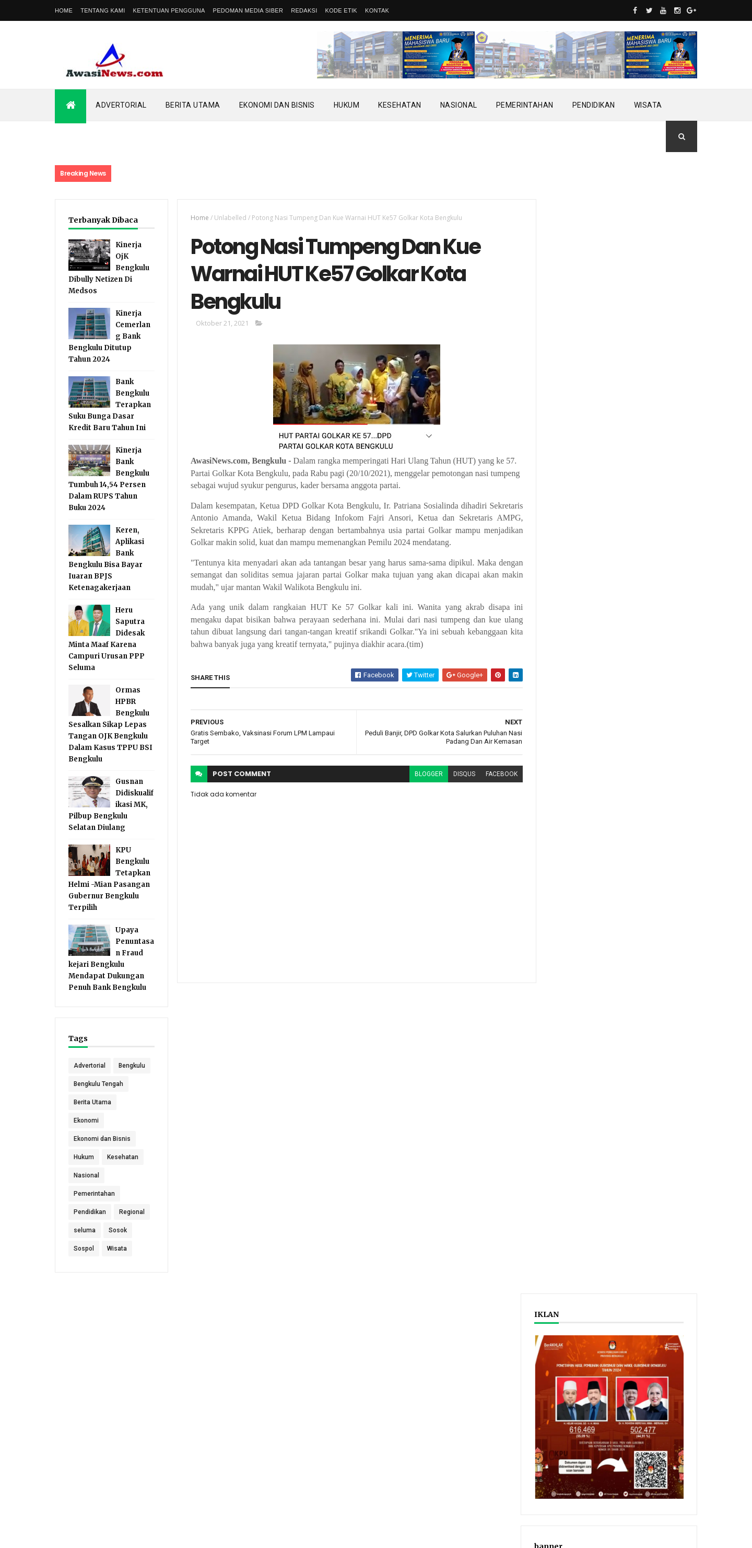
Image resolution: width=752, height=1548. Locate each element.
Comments (658, 545)
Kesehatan (399, 105)
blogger (422, 775)
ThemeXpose (108, 1533)
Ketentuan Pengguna (169, 10)
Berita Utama (193, 105)
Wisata (648, 105)
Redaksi (304, 10)
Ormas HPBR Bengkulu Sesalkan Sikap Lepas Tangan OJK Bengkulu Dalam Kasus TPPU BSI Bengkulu (110, 725)
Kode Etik (341, 10)
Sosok (118, 1248)
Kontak (377, 10)
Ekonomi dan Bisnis (277, 105)
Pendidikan (593, 105)
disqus (458, 775)
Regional (132, 1230)
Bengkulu (87, 1084)
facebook (495, 775)
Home (64, 10)
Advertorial (121, 105)
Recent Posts (578, 545)
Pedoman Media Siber (248, 10)
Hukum (347, 105)
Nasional (458, 105)
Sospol (84, 1266)
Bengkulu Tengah (98, 1102)
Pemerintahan (525, 105)
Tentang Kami (102, 10)
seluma (85, 1248)
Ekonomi (86, 1138)
